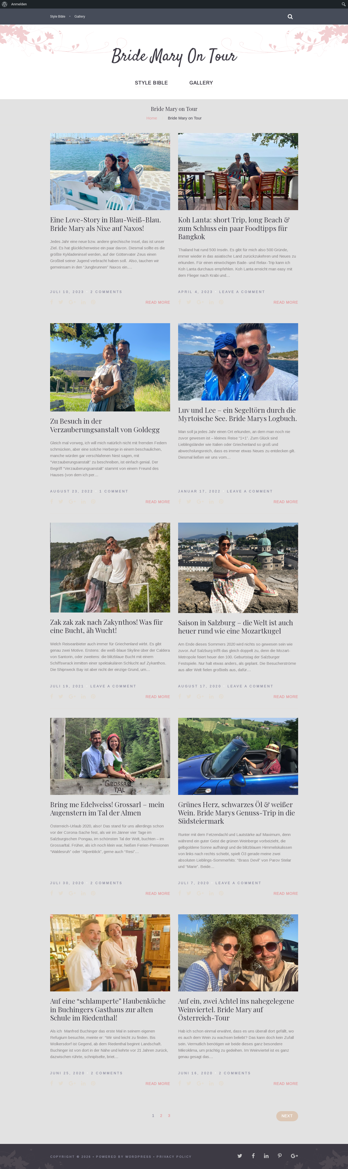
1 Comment (114, 491)
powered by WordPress (123, 1156)
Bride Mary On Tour (174, 56)
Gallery (79, 16)
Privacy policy (174, 1156)
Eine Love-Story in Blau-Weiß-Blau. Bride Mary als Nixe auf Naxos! (105, 224)
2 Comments (106, 292)
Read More (158, 302)
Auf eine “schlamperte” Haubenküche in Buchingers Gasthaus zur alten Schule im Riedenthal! (108, 1009)
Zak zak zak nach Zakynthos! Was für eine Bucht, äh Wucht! (106, 626)
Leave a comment (242, 292)
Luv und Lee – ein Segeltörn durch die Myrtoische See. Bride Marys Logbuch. (237, 414)
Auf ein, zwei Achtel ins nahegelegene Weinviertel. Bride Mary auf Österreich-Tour (236, 1009)
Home (151, 118)
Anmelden (19, 4)
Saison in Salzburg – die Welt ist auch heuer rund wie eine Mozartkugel (235, 626)
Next (287, 1116)
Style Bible (57, 16)
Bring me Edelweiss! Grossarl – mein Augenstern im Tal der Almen (107, 808)
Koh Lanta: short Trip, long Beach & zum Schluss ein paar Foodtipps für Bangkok (234, 228)
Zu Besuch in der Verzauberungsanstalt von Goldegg (105, 425)
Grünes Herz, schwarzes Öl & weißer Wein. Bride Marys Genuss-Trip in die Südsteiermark (236, 813)
